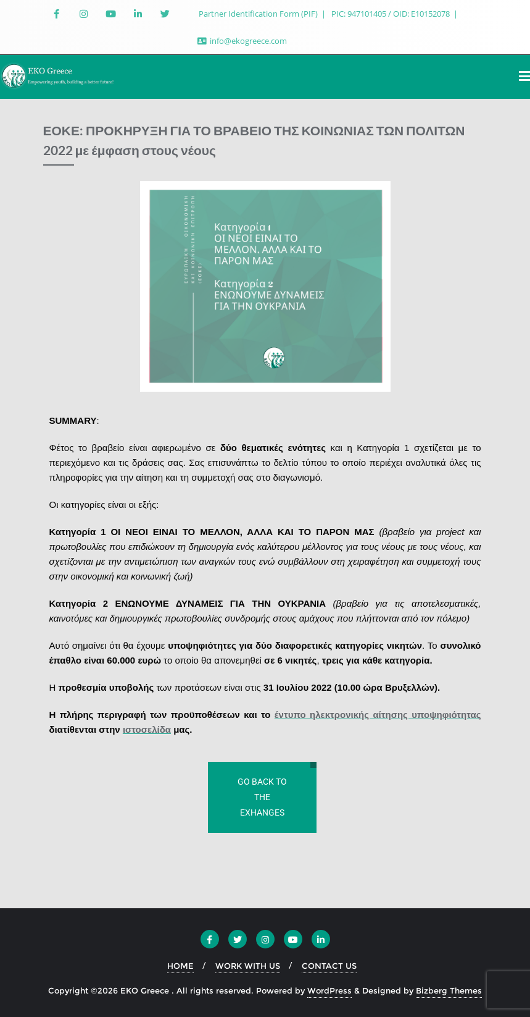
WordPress (329, 990)
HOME (180, 966)
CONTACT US (329, 966)
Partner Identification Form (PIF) (259, 13)
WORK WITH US (247, 966)
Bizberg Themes (449, 990)
